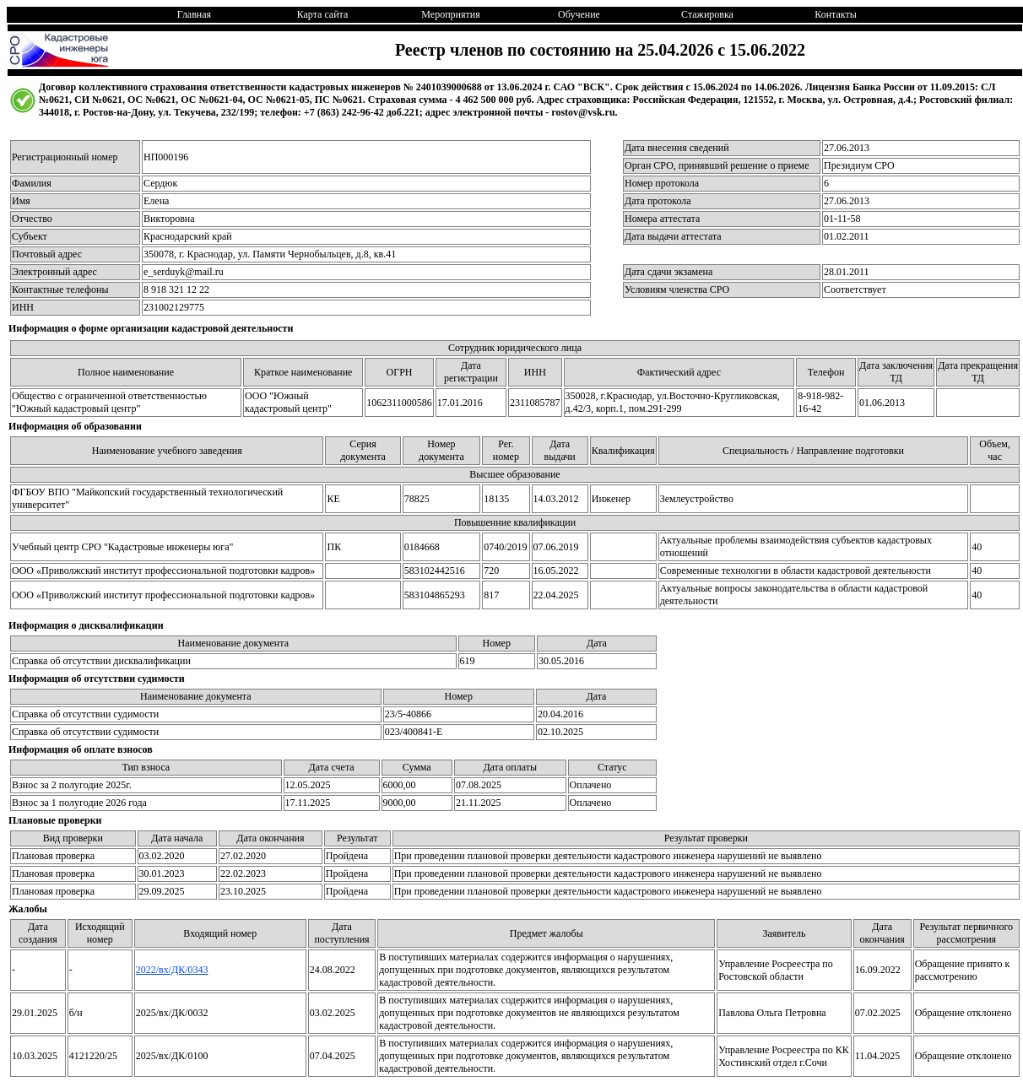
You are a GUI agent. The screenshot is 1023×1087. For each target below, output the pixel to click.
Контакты (836, 14)
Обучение (579, 14)
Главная (194, 14)
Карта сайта (323, 14)
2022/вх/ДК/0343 (172, 970)
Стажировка (707, 14)
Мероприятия (450, 14)
